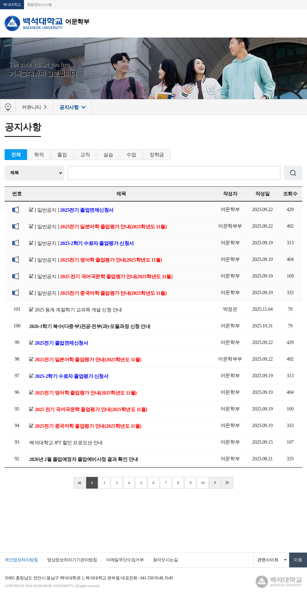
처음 (80, 483)
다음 (215, 483)
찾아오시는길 (165, 560)
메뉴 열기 (297, 23)
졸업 (62, 154)
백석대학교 (12, 4)
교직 (85, 154)
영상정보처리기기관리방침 (72, 560)
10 (203, 482)
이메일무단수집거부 (125, 560)
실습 (108, 154)
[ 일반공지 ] (74, 210)
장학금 (157, 154)
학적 (39, 154)
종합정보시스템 (39, 4)
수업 (131, 154)
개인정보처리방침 (21, 560)
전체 (16, 154)
